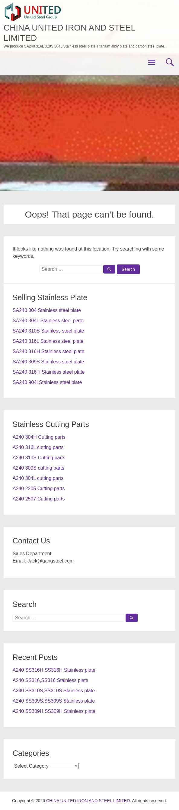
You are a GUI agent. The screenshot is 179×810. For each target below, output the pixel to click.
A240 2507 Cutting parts (39, 498)
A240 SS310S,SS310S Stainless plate (54, 690)
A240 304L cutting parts (38, 478)
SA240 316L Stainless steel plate (48, 341)
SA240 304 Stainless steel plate (47, 310)
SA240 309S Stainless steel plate (48, 361)
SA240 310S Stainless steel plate (48, 330)
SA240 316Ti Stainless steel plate (49, 372)
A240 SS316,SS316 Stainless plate (50, 680)
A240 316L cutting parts (38, 447)
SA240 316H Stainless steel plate (48, 351)
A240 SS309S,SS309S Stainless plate (54, 700)
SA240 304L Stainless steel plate (48, 320)
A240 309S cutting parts (38, 468)
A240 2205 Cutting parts (39, 488)
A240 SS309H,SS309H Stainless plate (54, 711)
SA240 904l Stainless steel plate (47, 382)
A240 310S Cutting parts (39, 457)
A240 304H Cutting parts (39, 437)
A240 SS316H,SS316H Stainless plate (54, 670)
